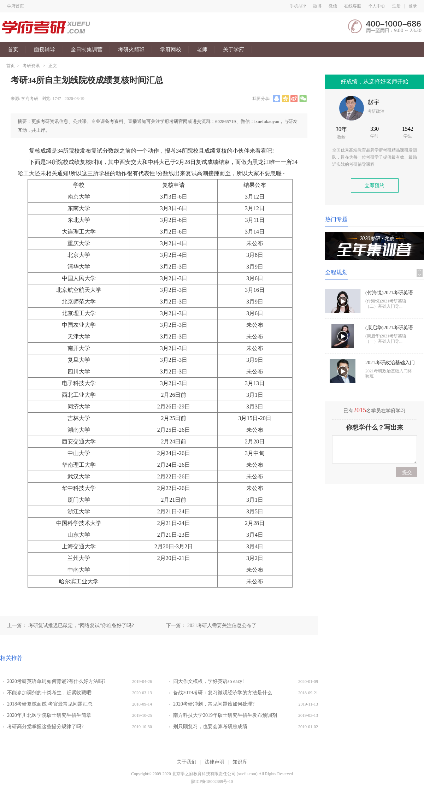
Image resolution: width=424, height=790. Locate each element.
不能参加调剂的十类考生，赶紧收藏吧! (50, 692)
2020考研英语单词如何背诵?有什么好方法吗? (56, 681)
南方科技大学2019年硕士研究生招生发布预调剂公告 (225, 717)
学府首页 (15, 6)
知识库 (239, 762)
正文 (52, 65)
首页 (13, 49)
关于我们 (186, 762)
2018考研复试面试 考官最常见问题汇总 (50, 704)
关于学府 (233, 49)
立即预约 (374, 185)
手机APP (298, 6)
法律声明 (214, 762)
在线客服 (352, 6)
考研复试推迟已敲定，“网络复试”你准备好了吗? (81, 625)
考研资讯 (31, 65)
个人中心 (376, 6)
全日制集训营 (86, 49)
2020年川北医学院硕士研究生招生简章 (49, 715)
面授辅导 (44, 49)
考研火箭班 (131, 49)
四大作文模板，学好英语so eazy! (208, 681)
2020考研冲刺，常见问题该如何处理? (213, 704)
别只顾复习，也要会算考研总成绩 (210, 726)
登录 (412, 6)
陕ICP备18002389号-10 (212, 781)
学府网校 (170, 49)
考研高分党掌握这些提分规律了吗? (45, 726)
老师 (202, 49)
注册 (396, 6)
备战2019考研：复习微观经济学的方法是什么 (222, 692)
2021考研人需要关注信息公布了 (222, 625)
